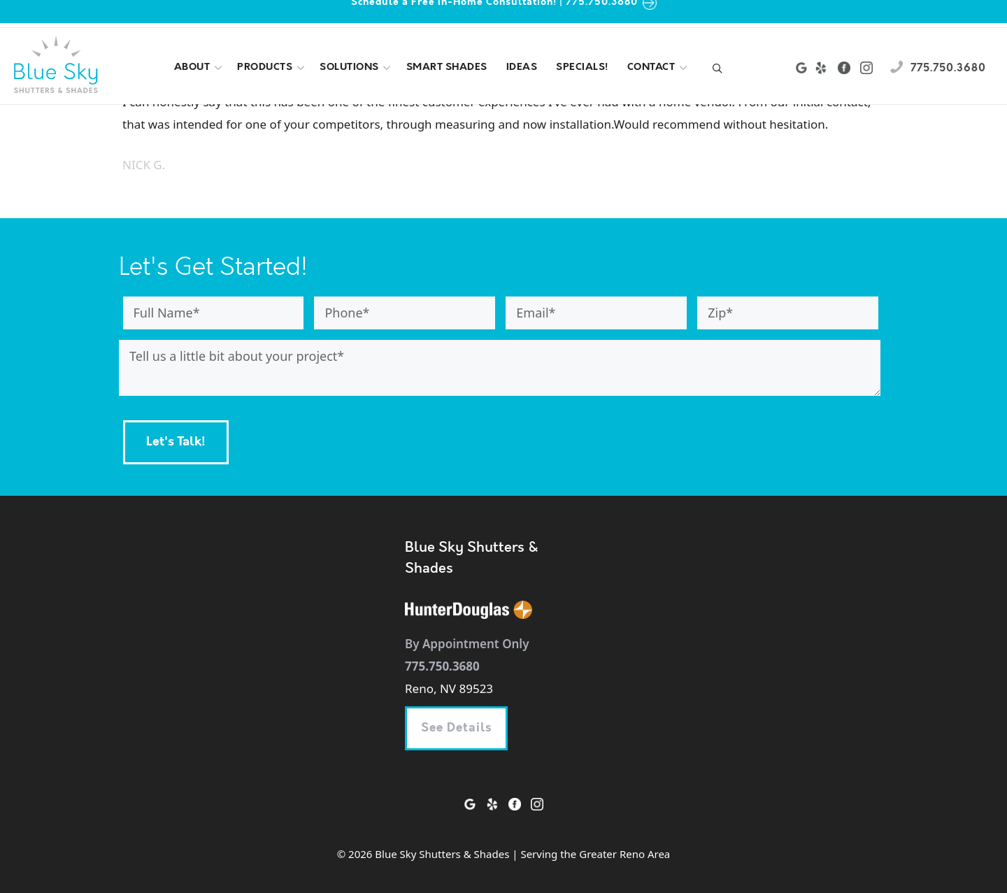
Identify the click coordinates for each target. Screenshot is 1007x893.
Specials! (582, 67)
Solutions (357, 67)
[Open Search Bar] (717, 70)
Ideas (522, 67)
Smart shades (446, 67)
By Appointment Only (467, 644)
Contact (658, 67)
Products (272, 67)
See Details (456, 728)
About (199, 67)
